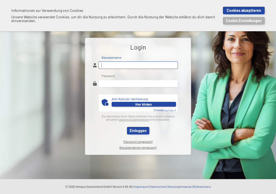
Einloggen (138, 130)
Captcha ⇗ (165, 110)
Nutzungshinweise (180, 186)
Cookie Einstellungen (244, 20)
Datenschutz (158, 186)
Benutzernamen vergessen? (138, 147)
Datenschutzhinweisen (134, 119)
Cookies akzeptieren (244, 10)
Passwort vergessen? (138, 141)
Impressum (141, 186)
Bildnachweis (202, 186)
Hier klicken (143, 104)
